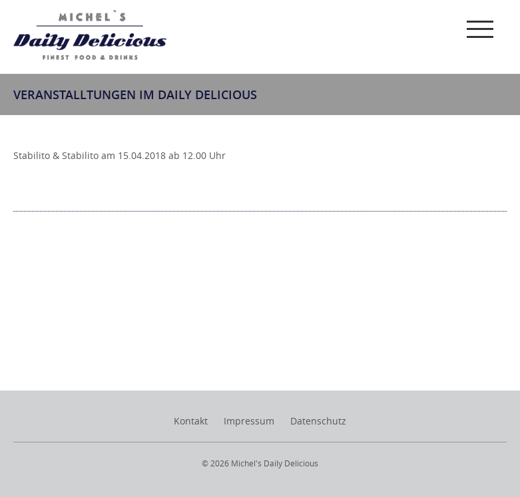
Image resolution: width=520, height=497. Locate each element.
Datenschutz (318, 420)
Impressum (249, 420)
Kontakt (191, 420)
